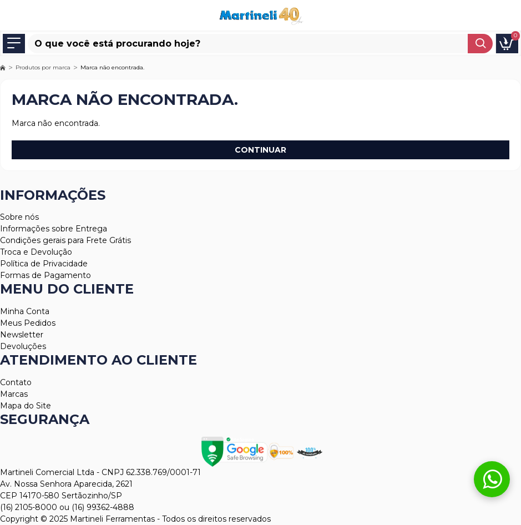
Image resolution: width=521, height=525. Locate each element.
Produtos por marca (43, 67)
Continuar (260, 150)
